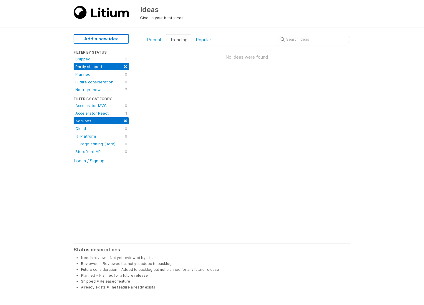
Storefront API (101, 151)
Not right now (101, 90)
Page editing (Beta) (103, 144)
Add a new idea (101, 39)
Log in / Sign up (89, 161)
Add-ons (101, 120)
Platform (101, 136)
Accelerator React (101, 113)
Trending (179, 39)
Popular (203, 39)
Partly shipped (101, 66)
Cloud (101, 128)
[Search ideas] (314, 39)
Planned (101, 74)
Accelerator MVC (101, 105)
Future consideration (101, 82)
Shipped (101, 59)
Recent (154, 39)
